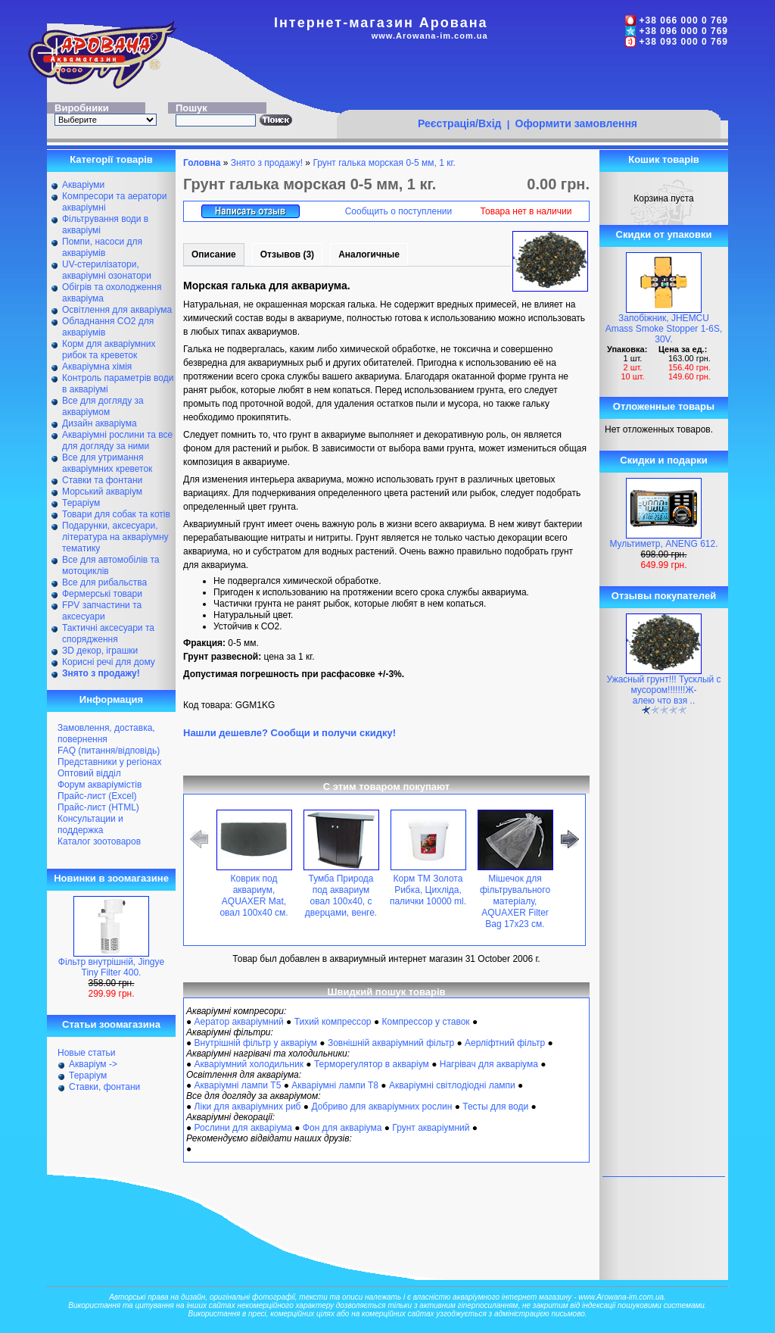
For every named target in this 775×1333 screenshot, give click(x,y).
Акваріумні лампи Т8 (334, 1085)
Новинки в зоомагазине (111, 878)
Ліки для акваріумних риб (248, 1106)
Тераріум (81, 503)
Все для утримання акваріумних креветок (107, 463)
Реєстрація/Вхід (460, 123)
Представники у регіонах (109, 762)
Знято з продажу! (267, 163)
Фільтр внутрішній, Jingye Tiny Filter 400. (111, 967)
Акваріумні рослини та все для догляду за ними (117, 440)
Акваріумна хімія (97, 366)
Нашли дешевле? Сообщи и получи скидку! (289, 732)
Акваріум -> (93, 1064)
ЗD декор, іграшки (100, 650)
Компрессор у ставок (425, 1021)
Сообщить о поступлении (399, 211)
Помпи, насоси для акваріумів (102, 247)
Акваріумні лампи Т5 (238, 1085)
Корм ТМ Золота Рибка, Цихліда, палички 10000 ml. (428, 890)
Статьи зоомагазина (111, 1024)
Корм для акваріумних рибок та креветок (108, 350)
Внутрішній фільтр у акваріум (256, 1043)
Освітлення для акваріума (117, 309)
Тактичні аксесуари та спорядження (108, 634)
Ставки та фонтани (102, 480)
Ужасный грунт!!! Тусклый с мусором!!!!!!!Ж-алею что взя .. (663, 690)
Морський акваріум (102, 491)
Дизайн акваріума (99, 423)
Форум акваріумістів (100, 784)
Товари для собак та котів (116, 514)
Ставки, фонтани (104, 1087)
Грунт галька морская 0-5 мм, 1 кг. (384, 163)
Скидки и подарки (663, 460)
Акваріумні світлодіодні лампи (452, 1085)
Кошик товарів (663, 159)
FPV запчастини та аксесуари (102, 611)
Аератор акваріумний (239, 1021)
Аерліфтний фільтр (505, 1043)
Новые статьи (87, 1052)
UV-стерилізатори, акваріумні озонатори (106, 270)
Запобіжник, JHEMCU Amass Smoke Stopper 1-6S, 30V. (664, 329)
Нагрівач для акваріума (489, 1064)
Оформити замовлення (576, 123)
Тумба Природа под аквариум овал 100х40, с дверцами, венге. (341, 895)
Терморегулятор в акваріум (371, 1064)
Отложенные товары (663, 406)
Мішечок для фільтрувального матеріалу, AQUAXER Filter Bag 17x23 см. (515, 901)
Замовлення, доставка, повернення (106, 734)
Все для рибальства (104, 582)
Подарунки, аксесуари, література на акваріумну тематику (115, 537)
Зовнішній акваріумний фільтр (391, 1043)
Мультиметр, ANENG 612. (663, 544)
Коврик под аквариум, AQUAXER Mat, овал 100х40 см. (253, 895)
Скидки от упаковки (664, 234)
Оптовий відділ (89, 773)
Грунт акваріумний (430, 1127)
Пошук (191, 108)
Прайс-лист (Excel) (97, 796)
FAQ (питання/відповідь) (109, 750)
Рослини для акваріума (243, 1127)
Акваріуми (83, 185)
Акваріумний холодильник (249, 1064)
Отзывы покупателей (664, 595)
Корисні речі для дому (108, 662)
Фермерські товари (102, 593)
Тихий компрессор (333, 1021)
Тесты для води (495, 1106)
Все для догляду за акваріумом (103, 406)
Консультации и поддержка (90, 824)
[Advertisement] (528, 81)
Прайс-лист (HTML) (98, 807)
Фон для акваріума (342, 1127)
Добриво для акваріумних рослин (381, 1106)
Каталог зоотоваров (99, 841)
